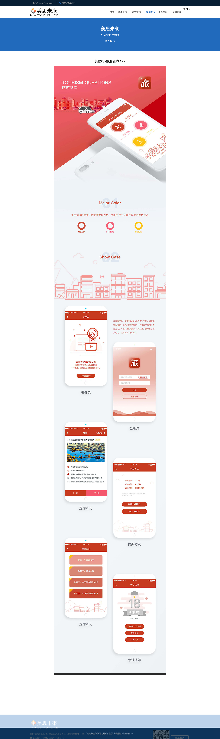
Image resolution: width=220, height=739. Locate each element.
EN (188, 9)
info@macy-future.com (43, 3)
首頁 (112, 12)
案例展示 (150, 12)
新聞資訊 (176, 12)
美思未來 (162, 12)
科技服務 (136, 12)
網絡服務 (122, 12)
